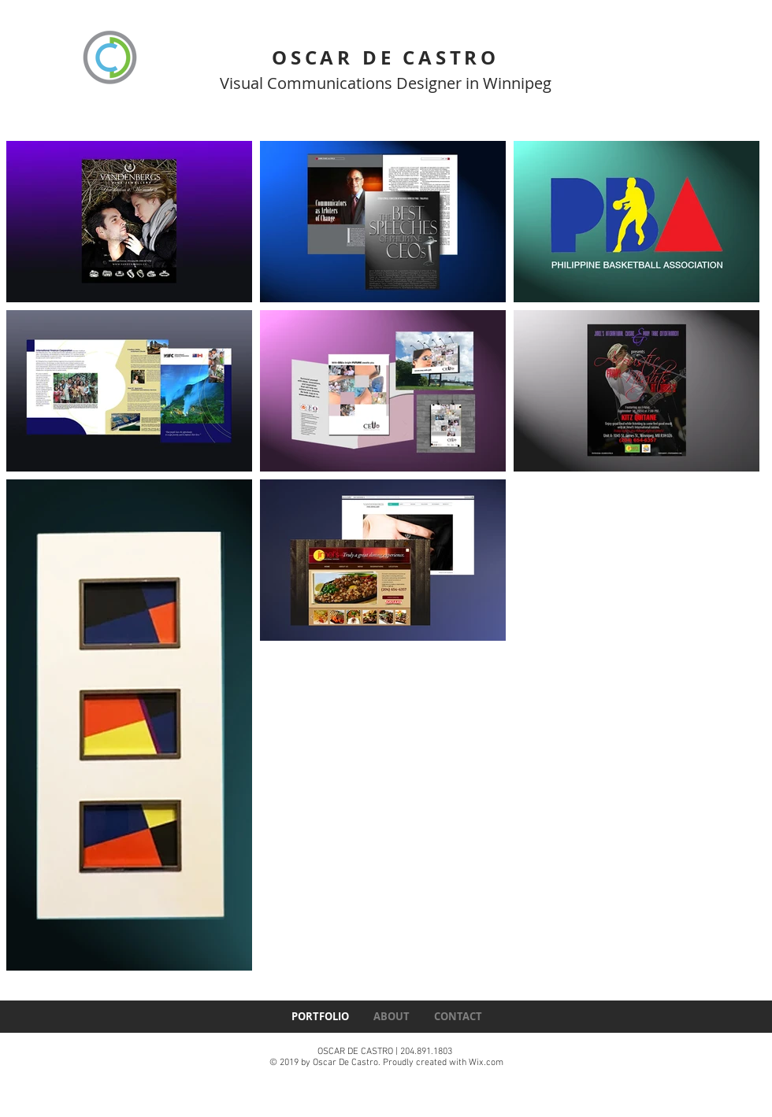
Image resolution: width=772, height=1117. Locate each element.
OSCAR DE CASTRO (385, 57)
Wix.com (486, 1062)
